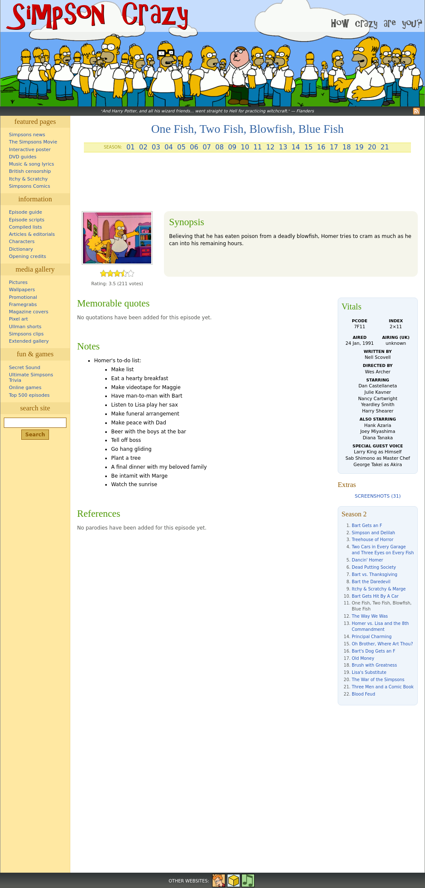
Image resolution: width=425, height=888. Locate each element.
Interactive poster (30, 149)
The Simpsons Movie (33, 142)
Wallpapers (22, 289)
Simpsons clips (26, 334)
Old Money (363, 658)
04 (168, 147)
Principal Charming (372, 636)
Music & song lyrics (31, 164)
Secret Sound (24, 367)
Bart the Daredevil (371, 581)
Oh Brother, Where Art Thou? (382, 644)
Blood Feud (363, 694)
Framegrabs (23, 304)
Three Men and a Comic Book (383, 687)
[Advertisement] (247, 185)
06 (194, 147)
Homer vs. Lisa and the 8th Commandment (380, 626)
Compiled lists (25, 227)
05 (181, 147)
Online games (25, 387)
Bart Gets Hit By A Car (375, 596)
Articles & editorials (32, 234)
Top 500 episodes (29, 395)
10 (245, 147)
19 (359, 147)
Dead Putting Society (374, 567)
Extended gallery (29, 341)
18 (346, 147)
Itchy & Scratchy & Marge (379, 589)
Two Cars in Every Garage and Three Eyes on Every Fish (383, 549)
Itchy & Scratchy (28, 179)
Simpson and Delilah (373, 532)
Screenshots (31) (378, 496)
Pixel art (18, 319)
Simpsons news (27, 134)
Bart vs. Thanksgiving (374, 574)
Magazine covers (29, 312)
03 (156, 147)
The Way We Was (370, 616)
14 (296, 147)
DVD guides (22, 157)
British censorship (30, 171)
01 (130, 147)
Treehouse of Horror (372, 539)
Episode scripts (26, 220)
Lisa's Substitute (369, 672)
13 (283, 147)
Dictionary (21, 249)
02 (143, 147)
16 (321, 147)
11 (257, 147)
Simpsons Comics (29, 186)
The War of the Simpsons (378, 679)
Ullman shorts (25, 326)
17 (334, 147)
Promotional (23, 297)
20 (372, 147)
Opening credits (27, 256)
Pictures (18, 282)
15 (308, 147)
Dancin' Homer (367, 560)
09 (232, 147)
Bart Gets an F (367, 525)
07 (207, 147)
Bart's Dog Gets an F (373, 651)
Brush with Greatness (374, 665)
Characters (21, 241)
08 (219, 147)
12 (270, 147)
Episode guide (25, 212)
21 (385, 147)
